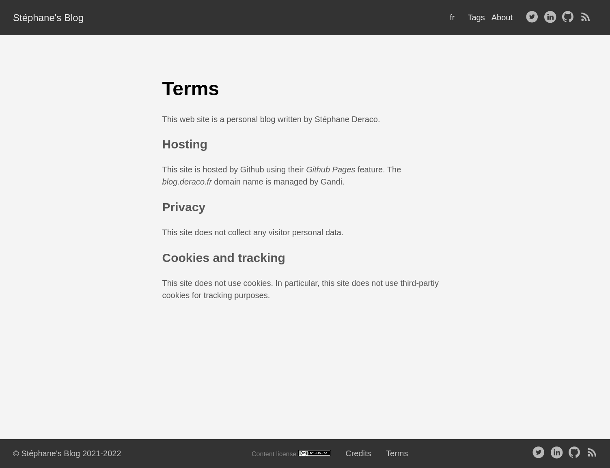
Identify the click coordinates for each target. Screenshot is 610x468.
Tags (476, 17)
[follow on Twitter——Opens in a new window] (534, 17)
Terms (397, 453)
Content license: (291, 453)
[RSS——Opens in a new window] (587, 17)
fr (452, 17)
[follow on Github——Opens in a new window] (569, 17)
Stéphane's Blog (48, 17)
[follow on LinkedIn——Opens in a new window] (551, 17)
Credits (358, 453)
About (502, 17)
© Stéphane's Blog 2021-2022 (67, 453)
